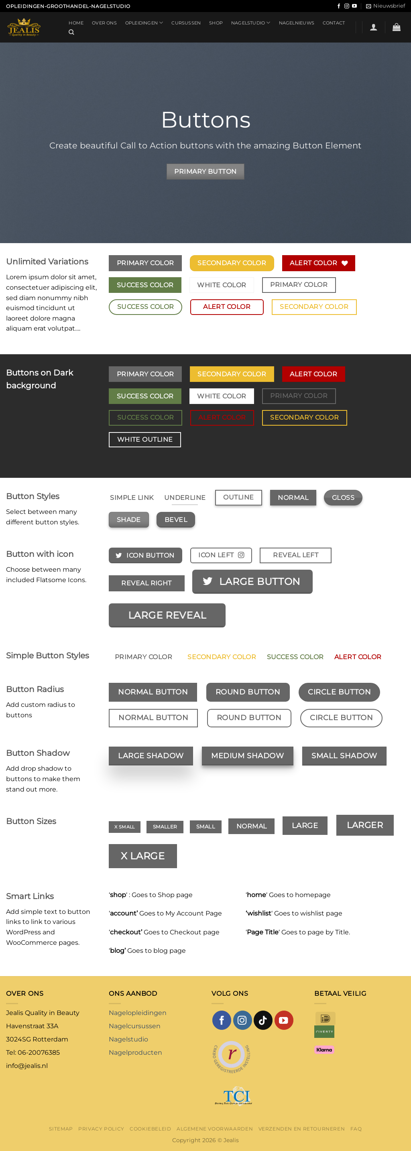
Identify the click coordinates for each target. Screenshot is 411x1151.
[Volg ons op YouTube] (354, 6)
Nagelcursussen (135, 1026)
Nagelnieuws (296, 23)
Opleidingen (144, 22)
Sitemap (61, 1129)
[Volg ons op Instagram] (346, 6)
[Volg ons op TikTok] (263, 1020)
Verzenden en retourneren (301, 1129)
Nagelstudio (251, 22)
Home (76, 23)
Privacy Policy (101, 1129)
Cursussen (186, 23)
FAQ (356, 1129)
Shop (216, 23)
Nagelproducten (135, 1052)
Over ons (104, 23)
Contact (334, 23)
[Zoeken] (71, 32)
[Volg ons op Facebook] (338, 6)
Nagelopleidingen (138, 1013)
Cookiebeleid (150, 1129)
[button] (385, 6)
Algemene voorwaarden (215, 1129)
